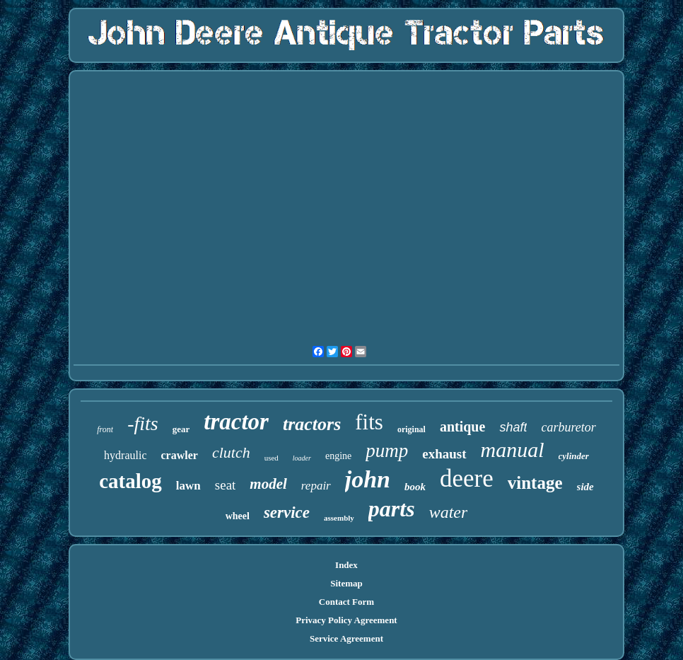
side (585, 486)
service (287, 512)
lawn (188, 485)
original (411, 429)
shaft (513, 427)
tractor (236, 421)
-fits (142, 423)
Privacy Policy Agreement (346, 620)
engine (338, 456)
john (367, 479)
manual (512, 449)
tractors (312, 424)
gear (181, 429)
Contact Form (346, 601)
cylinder (574, 456)
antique (462, 426)
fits (369, 422)
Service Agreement (346, 638)
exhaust (444, 453)
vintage (535, 482)
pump (387, 450)
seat (225, 484)
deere (467, 478)
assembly (339, 518)
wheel (238, 516)
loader (302, 458)
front (105, 429)
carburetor (568, 427)
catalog (130, 481)
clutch (231, 452)
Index (346, 565)
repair (316, 485)
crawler (179, 455)
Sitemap (346, 583)
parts (391, 508)
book (415, 486)
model (268, 483)
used (271, 457)
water (448, 512)
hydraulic (125, 455)
